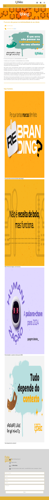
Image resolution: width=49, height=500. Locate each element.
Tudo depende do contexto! (10, 443)
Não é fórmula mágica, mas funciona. (13, 266)
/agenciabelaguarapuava (15, 459)
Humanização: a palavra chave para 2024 (14, 355)
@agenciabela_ (14, 462)
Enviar (24, 492)
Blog (15, 28)
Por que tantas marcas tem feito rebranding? (14, 178)
